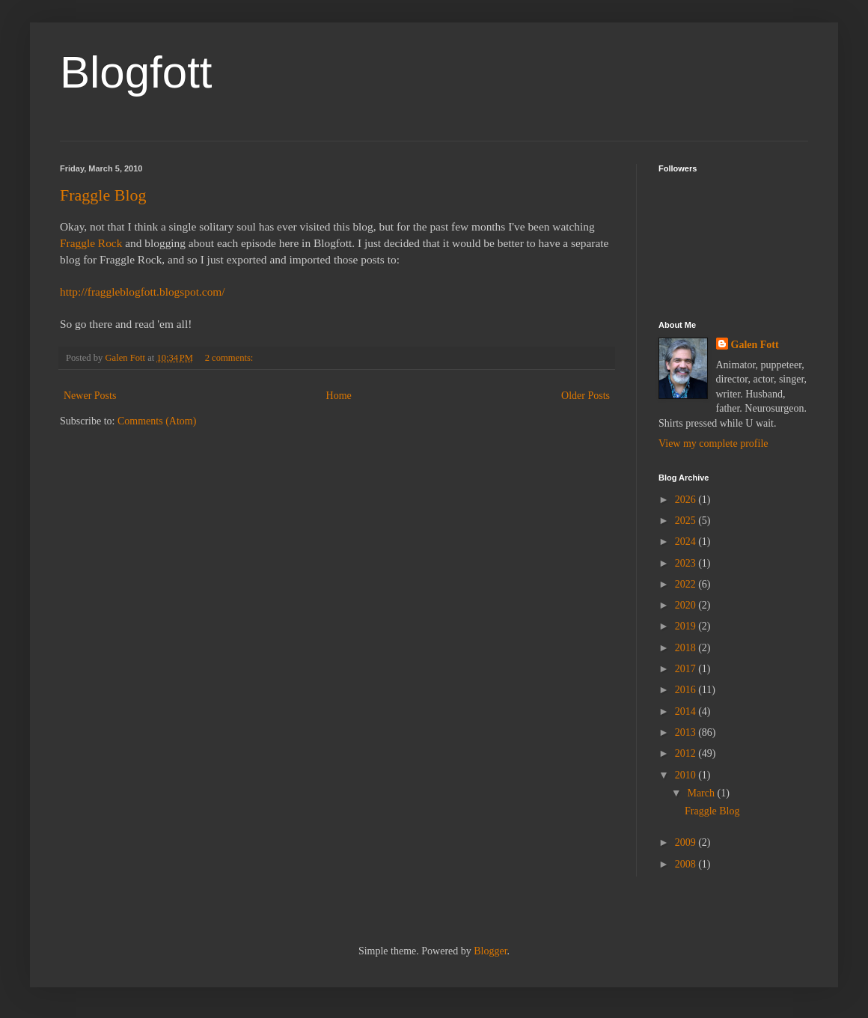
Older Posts (585, 395)
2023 (687, 563)
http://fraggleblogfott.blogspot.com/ (142, 291)
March (702, 793)
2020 (687, 605)
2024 (687, 541)
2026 (687, 499)
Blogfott (136, 72)
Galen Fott (755, 344)
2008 (687, 864)
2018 (687, 647)
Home (339, 395)
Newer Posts (90, 395)
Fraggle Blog (103, 195)
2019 (687, 626)
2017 (687, 668)
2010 (687, 775)
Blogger (490, 951)
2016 (687, 689)
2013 (687, 732)
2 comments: (230, 358)
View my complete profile (713, 443)
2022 (687, 584)
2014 (687, 711)
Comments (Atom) (156, 421)
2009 (687, 842)
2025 (687, 520)
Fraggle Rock (91, 243)
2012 (687, 753)
